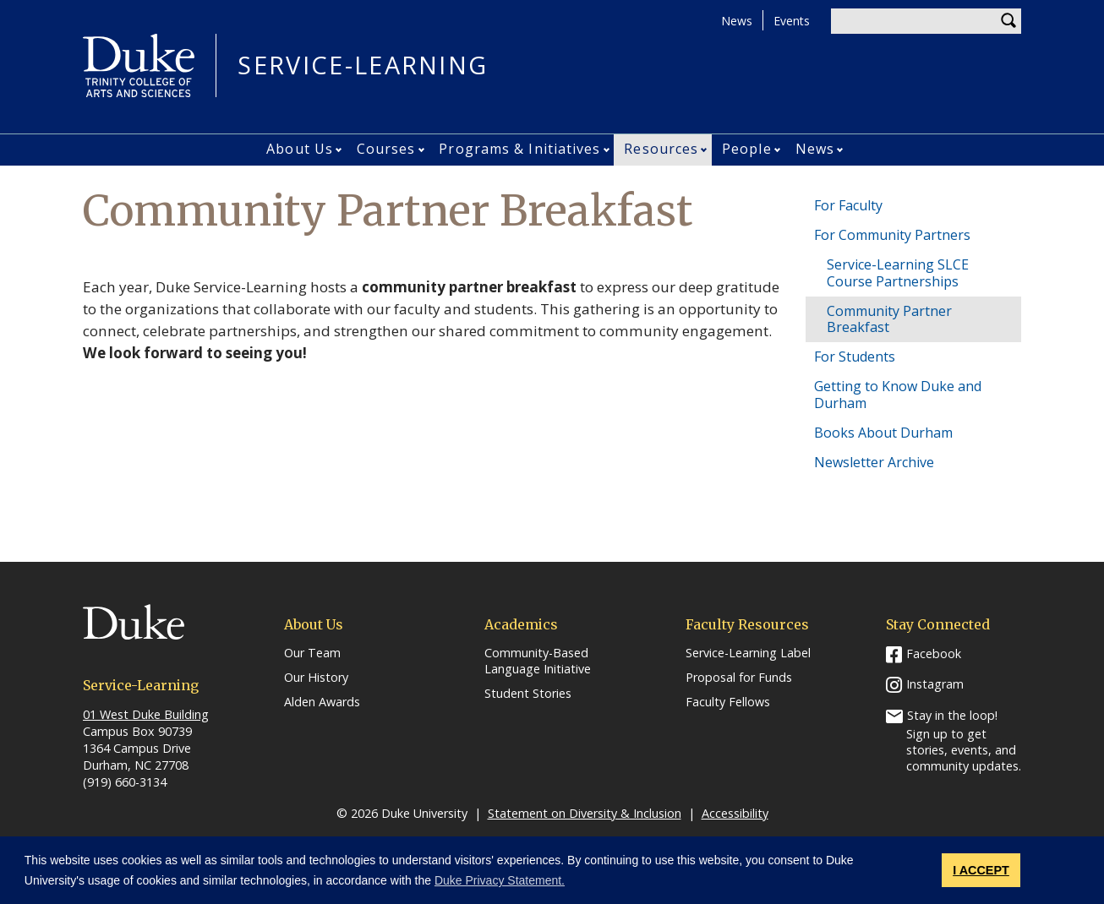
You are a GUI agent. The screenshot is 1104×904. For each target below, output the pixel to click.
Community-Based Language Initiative (537, 661)
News (736, 21)
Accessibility (735, 813)
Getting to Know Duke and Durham (897, 394)
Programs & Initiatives (519, 148)
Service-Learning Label (748, 653)
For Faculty (848, 205)
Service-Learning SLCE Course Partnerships (898, 272)
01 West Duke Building (146, 714)
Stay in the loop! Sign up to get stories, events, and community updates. (963, 740)
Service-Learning (363, 65)
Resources (661, 148)
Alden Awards (322, 702)
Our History (316, 677)
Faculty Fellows (728, 702)
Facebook (933, 653)
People (747, 148)
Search (1008, 21)
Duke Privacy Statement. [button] (499, 880)
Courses (386, 148)
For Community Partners (892, 235)
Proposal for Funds (739, 677)
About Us (299, 148)
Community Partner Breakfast (889, 319)
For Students (854, 356)
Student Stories (527, 693)
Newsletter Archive (874, 462)
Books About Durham (883, 432)
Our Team (312, 653)
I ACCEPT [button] (981, 870)
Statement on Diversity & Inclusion (584, 813)
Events (791, 21)
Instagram (935, 684)
